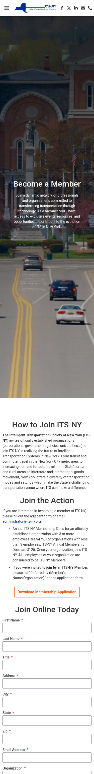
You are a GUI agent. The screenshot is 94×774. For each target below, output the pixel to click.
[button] (7, 8)
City (6, 694)
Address (9, 676)
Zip (5, 731)
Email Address (14, 750)
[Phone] (90, 8)
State (7, 713)
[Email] (83, 8)
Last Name (11, 639)
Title (6, 657)
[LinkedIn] (76, 8)
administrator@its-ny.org (22, 521)
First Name (12, 620)
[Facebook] (62, 8)
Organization (13, 768)
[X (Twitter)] (69, 8)
